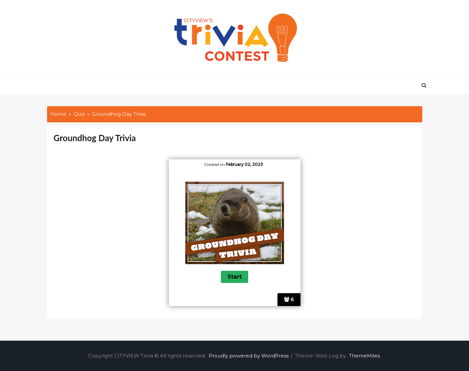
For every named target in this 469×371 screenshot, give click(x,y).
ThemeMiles (364, 356)
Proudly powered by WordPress (249, 356)
